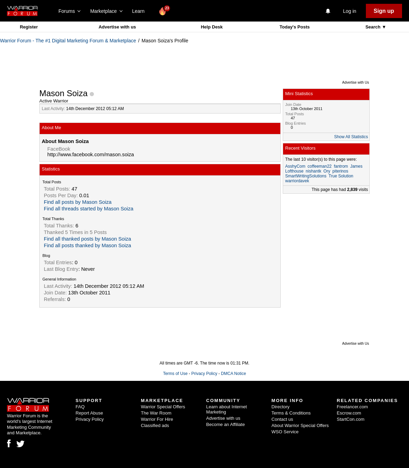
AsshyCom (295, 166)
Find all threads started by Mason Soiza (88, 208)
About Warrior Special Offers (300, 425)
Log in (349, 11)
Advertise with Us (355, 82)
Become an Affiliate (225, 424)
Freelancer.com (352, 406)
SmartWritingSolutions (306, 176)
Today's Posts (295, 27)
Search (374, 27)
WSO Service (285, 431)
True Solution (341, 176)
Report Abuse (89, 413)
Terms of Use (175, 373)
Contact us (282, 419)
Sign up (384, 11)
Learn (140, 11)
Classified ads (155, 425)
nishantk (313, 171)
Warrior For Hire (157, 419)
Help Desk (212, 27)
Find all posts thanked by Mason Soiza (87, 245)
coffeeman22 (319, 166)
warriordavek (297, 180)
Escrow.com (349, 413)
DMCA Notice (233, 373)
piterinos (340, 171)
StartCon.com (350, 419)
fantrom (341, 166)
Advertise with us (117, 27)
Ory (326, 171)
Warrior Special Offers (163, 406)
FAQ (80, 406)
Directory (281, 406)
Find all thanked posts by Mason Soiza (87, 239)
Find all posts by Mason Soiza (78, 202)
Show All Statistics (351, 136)
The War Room (156, 413)
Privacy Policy (204, 373)
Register (29, 27)
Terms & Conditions (291, 413)
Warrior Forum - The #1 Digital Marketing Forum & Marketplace (68, 40)
